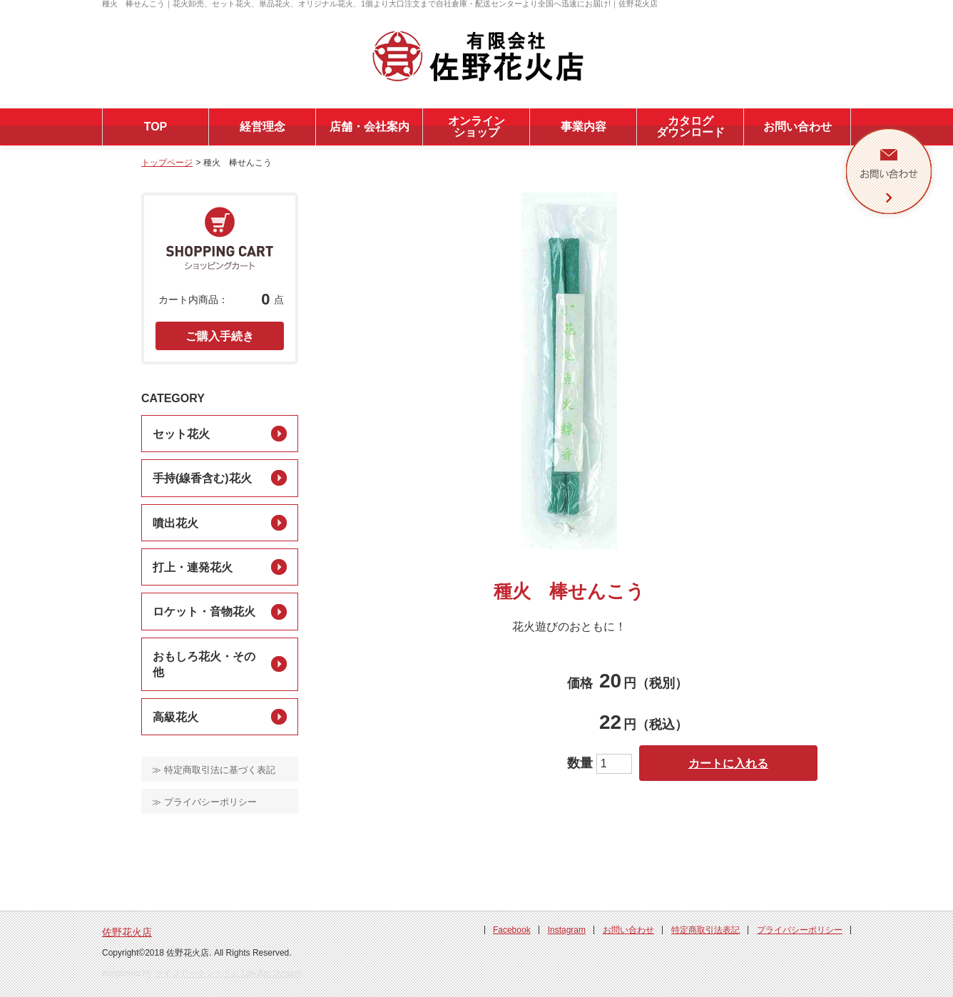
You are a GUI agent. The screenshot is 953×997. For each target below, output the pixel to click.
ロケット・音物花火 (204, 611)
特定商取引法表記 (705, 930)
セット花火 (181, 434)
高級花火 (175, 717)
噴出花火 (175, 523)
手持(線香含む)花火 (202, 478)
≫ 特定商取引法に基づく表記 (213, 770)
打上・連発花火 (193, 567)
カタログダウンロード (690, 126)
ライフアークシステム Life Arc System (228, 973)
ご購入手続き (219, 336)
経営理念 (262, 127)
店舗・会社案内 (369, 127)
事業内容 (583, 127)
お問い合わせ (797, 127)
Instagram (567, 930)
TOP (156, 127)
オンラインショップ (476, 126)
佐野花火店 (127, 932)
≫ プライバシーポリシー (204, 802)
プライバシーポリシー (799, 930)
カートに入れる (728, 763)
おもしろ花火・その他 (204, 664)
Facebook (512, 930)
